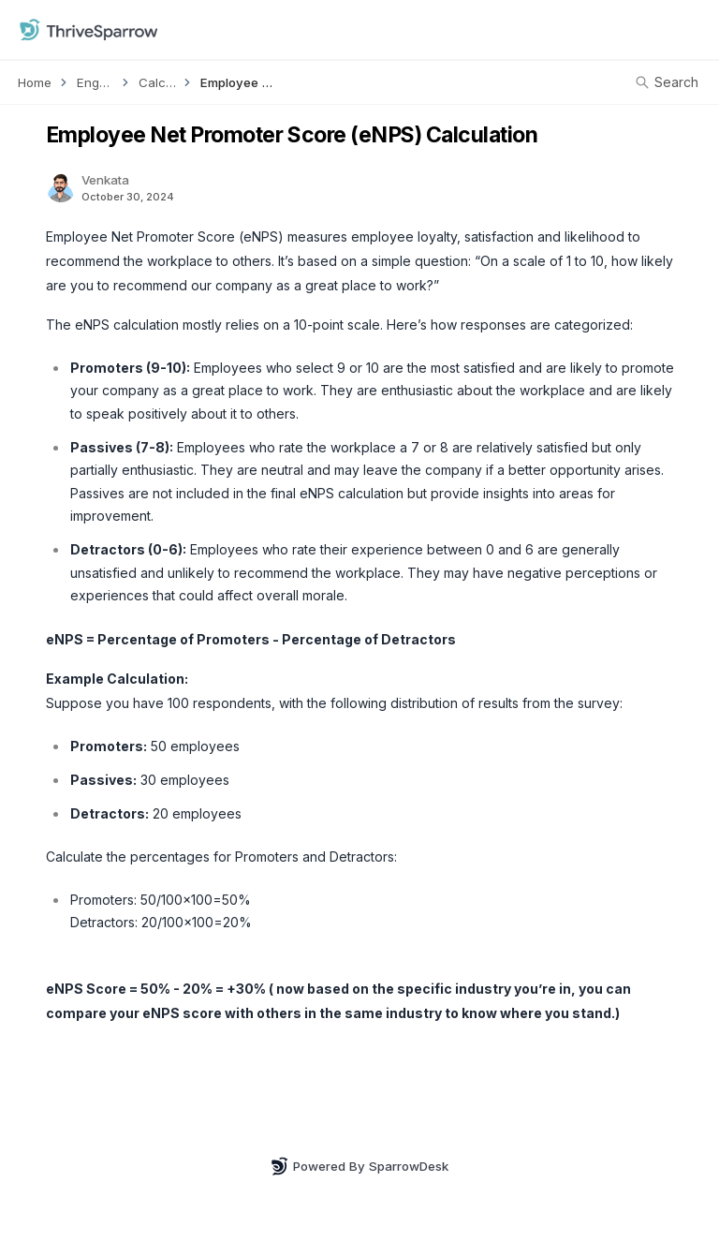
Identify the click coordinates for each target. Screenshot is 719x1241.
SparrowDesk (408, 1166)
